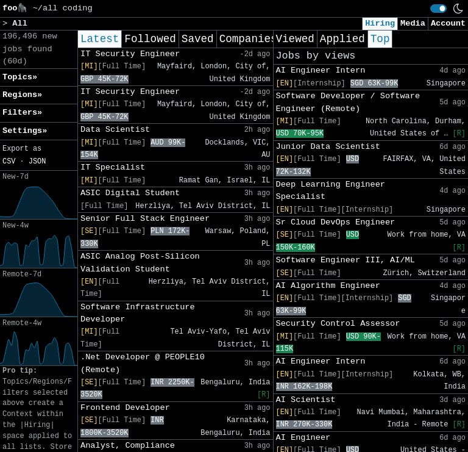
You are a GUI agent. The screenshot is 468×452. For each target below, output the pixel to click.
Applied (342, 39)
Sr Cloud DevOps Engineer (335, 222)
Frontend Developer (125, 407)
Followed (150, 39)
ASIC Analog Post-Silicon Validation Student (140, 262)
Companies (248, 39)
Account (448, 23)
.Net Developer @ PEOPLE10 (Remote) (142, 363)
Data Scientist (115, 129)
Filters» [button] (22, 112)
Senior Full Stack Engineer (145, 218)
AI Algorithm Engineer (328, 285)
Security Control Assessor (338, 323)
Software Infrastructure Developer (137, 313)
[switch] (438, 8)
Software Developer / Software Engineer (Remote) (348, 102)
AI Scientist (306, 399)
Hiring (380, 23)
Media (412, 23)
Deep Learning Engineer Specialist (330, 190)
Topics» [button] (19, 77)
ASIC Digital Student (130, 193)
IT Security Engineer (130, 54)
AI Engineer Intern (321, 70)
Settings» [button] (24, 130)
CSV (8, 161)
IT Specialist (112, 167)
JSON (37, 161)
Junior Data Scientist (328, 146)
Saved (198, 39)
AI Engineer (303, 437)
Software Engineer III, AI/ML (345, 260)
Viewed (295, 39)
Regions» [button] (22, 94)
